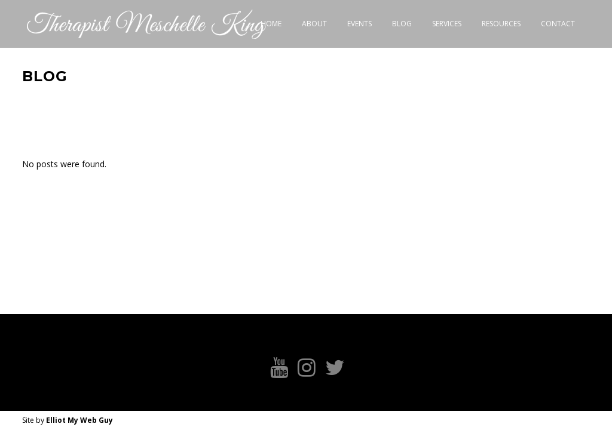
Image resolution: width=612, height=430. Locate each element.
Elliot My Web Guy (79, 420)
